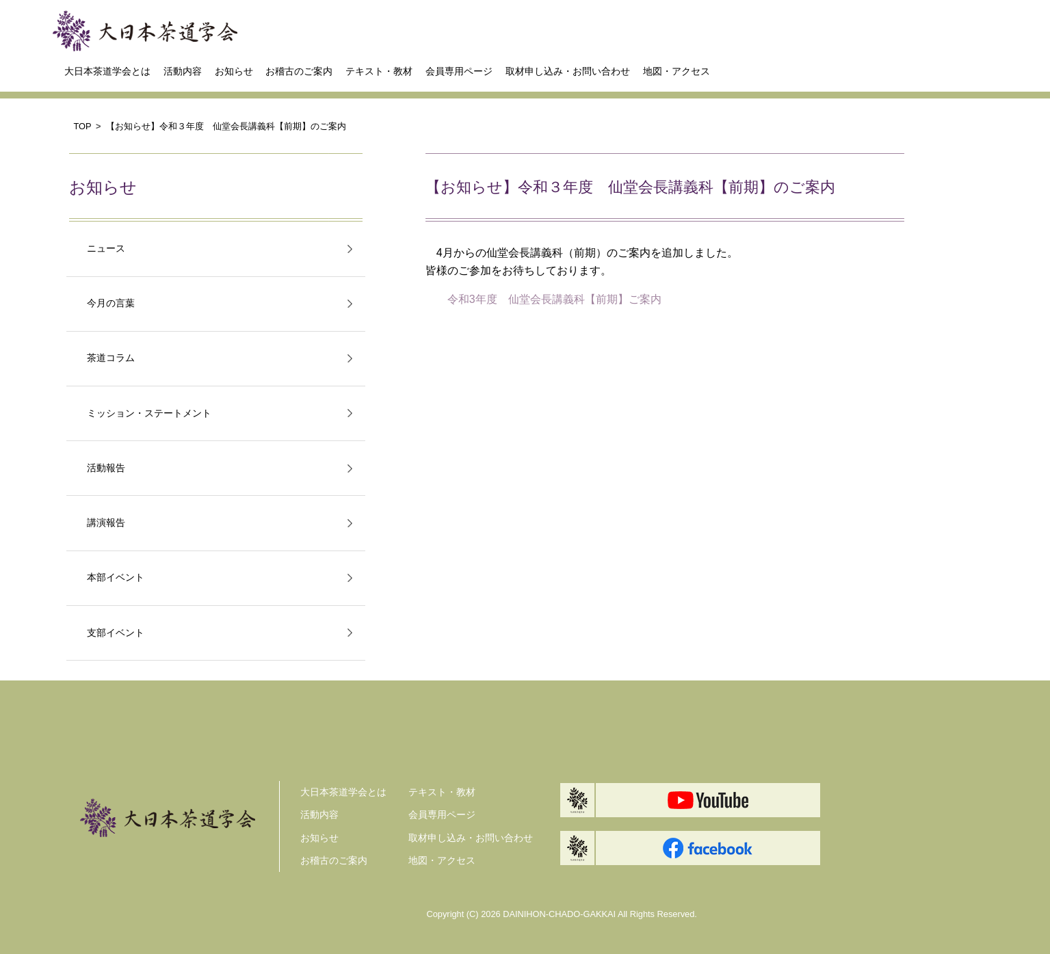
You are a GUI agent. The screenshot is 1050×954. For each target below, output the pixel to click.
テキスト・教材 (378, 71)
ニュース (106, 248)
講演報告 (106, 523)
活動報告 (106, 468)
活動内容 (182, 71)
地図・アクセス (676, 71)
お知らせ (234, 71)
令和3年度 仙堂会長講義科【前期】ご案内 (554, 299)
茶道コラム (111, 358)
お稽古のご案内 (298, 71)
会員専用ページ (459, 71)
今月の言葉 (111, 303)
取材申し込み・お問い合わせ (568, 71)
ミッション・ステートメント (149, 413)
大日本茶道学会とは (107, 71)
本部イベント (115, 577)
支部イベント (115, 633)
